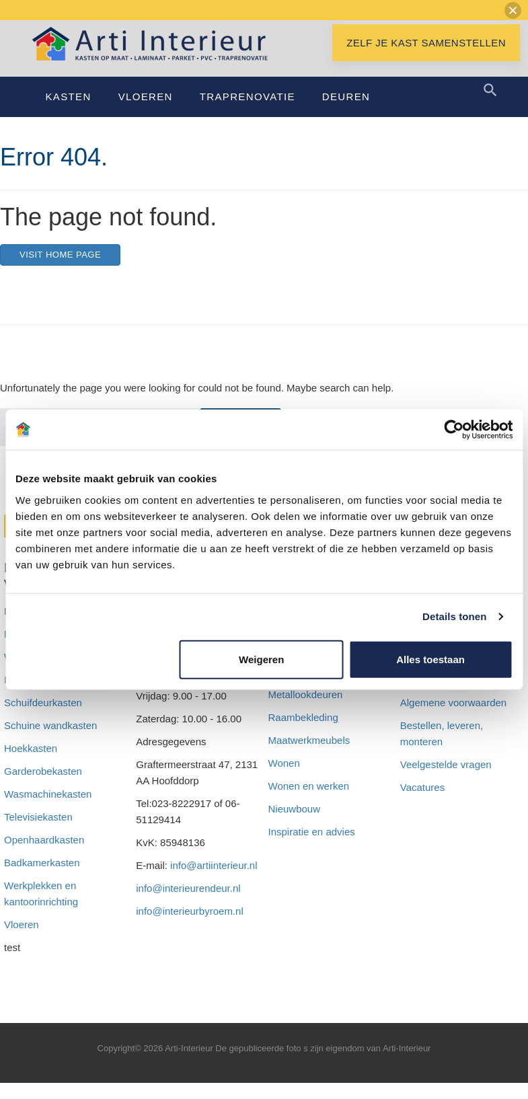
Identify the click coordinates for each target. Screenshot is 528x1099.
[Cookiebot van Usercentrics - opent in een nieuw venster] (454, 430)
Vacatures (422, 803)
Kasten (68, 112)
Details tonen (454, 616)
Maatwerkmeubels (309, 756)
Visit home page (60, 271)
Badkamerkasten (42, 878)
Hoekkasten (30, 764)
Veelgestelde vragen (446, 780)
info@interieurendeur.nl (188, 904)
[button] (512, 10)
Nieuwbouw (294, 825)
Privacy (416, 696)
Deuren (346, 112)
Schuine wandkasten (50, 741)
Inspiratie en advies (311, 848)
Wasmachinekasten (47, 810)
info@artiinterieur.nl (213, 881)
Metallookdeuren (305, 710)
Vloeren (145, 112)
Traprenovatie (247, 112)
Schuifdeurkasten (43, 718)
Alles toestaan (430, 659)
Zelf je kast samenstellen (426, 59)
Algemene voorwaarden (453, 718)
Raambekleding (303, 733)
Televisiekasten (38, 833)
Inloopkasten (32, 696)
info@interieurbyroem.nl (189, 927)
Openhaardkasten (44, 856)
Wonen (284, 779)
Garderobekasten (43, 787)
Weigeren (261, 659)
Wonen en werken (309, 802)
